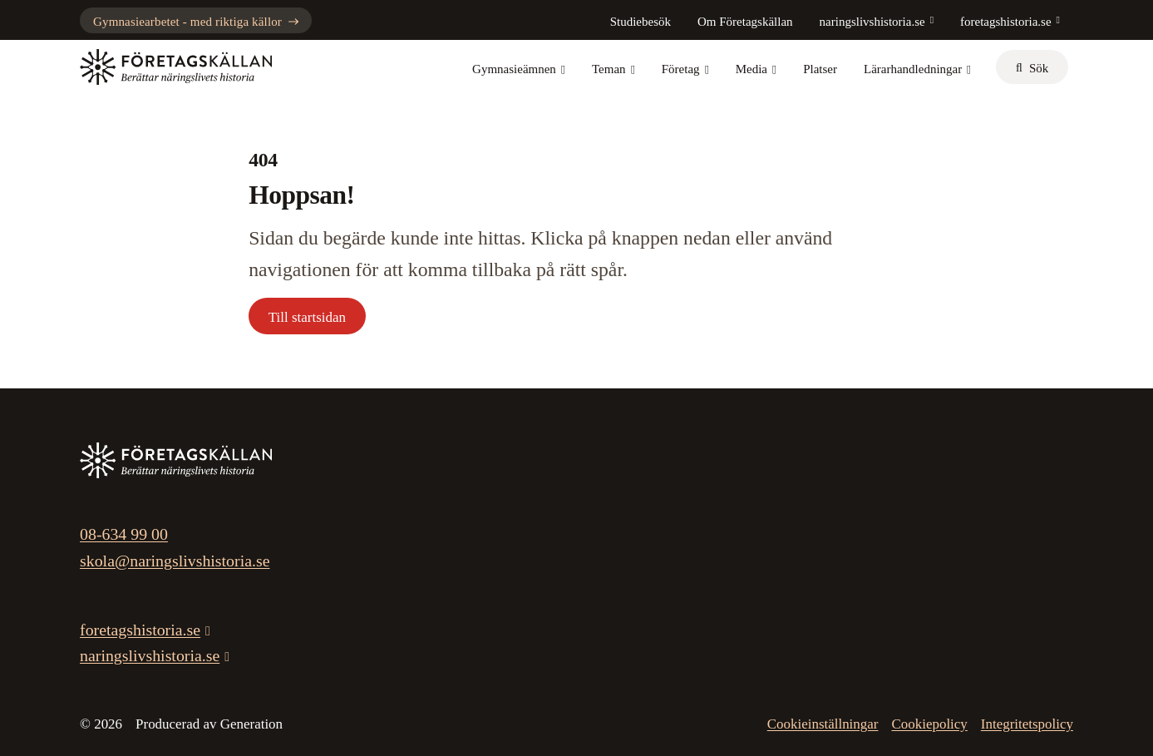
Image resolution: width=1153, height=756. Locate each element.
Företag (685, 69)
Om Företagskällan (745, 21)
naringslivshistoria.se (872, 21)
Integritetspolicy (1027, 724)
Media (756, 69)
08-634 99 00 (124, 534)
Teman (613, 69)
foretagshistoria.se (1006, 21)
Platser (820, 69)
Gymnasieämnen (518, 69)
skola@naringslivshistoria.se (174, 560)
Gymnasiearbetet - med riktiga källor (195, 21)
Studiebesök (640, 21)
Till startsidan (307, 317)
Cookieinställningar (823, 724)
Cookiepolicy (929, 724)
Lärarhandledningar (917, 69)
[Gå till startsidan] (176, 67)
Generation (251, 724)
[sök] (1032, 67)
